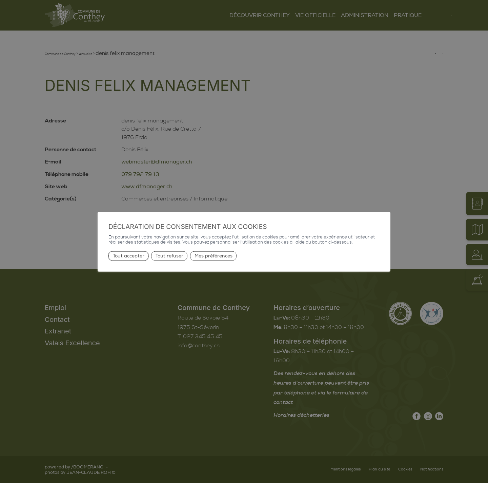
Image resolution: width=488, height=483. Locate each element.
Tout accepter (128, 255)
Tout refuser (169, 255)
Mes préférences (213, 255)
